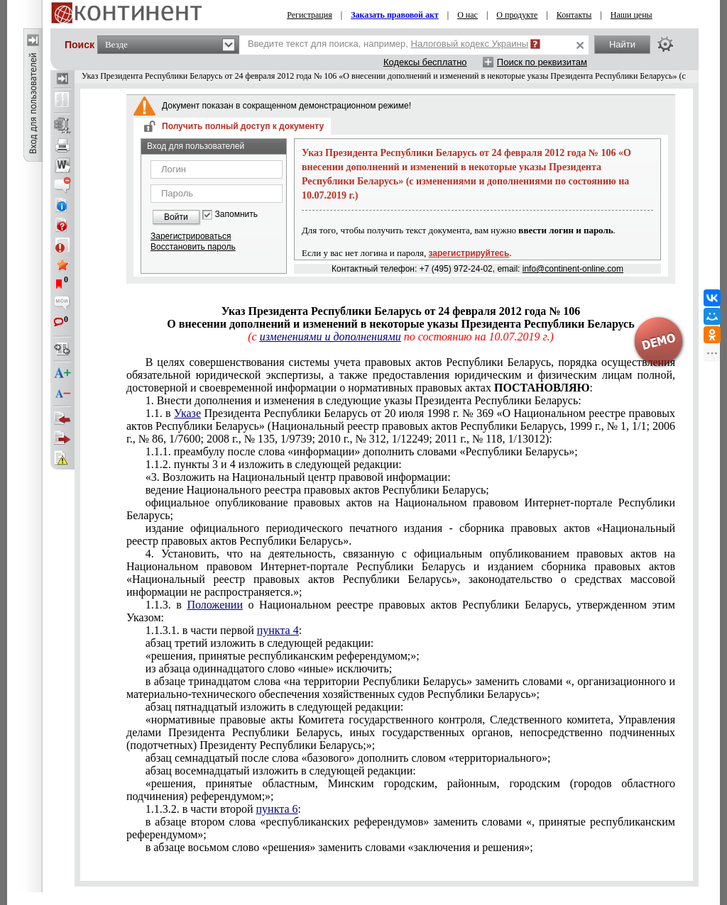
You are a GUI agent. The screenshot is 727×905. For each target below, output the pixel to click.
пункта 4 (278, 630)
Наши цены (631, 15)
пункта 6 (277, 809)
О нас (467, 15)
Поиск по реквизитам (542, 62)
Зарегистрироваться (191, 236)
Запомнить (236, 214)
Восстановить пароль (193, 247)
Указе (187, 413)
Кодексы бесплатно (425, 62)
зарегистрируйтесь (469, 253)
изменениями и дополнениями (330, 337)
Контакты (574, 15)
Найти (622, 44)
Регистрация (309, 15)
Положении (215, 605)
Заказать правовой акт (395, 15)
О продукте (516, 15)
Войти (176, 217)
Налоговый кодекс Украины (470, 43)
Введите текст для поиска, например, (388, 43)
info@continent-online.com (573, 269)
